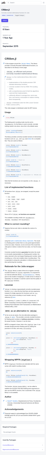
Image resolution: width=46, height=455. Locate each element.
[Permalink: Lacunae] (4, 289)
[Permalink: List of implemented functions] (4, 191)
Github (5, 20)
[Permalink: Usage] (4, 116)
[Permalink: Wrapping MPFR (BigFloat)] (4, 363)
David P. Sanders (12, 401)
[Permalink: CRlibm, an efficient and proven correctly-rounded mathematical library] (5, 76)
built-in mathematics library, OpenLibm (21, 241)
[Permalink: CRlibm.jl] (4, 63)
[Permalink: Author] (4, 400)
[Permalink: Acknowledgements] (4, 413)
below (30, 139)
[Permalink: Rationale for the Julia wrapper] (4, 270)
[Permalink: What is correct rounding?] (4, 228)
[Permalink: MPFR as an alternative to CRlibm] (4, 314)
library (25, 63)
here (14, 297)
